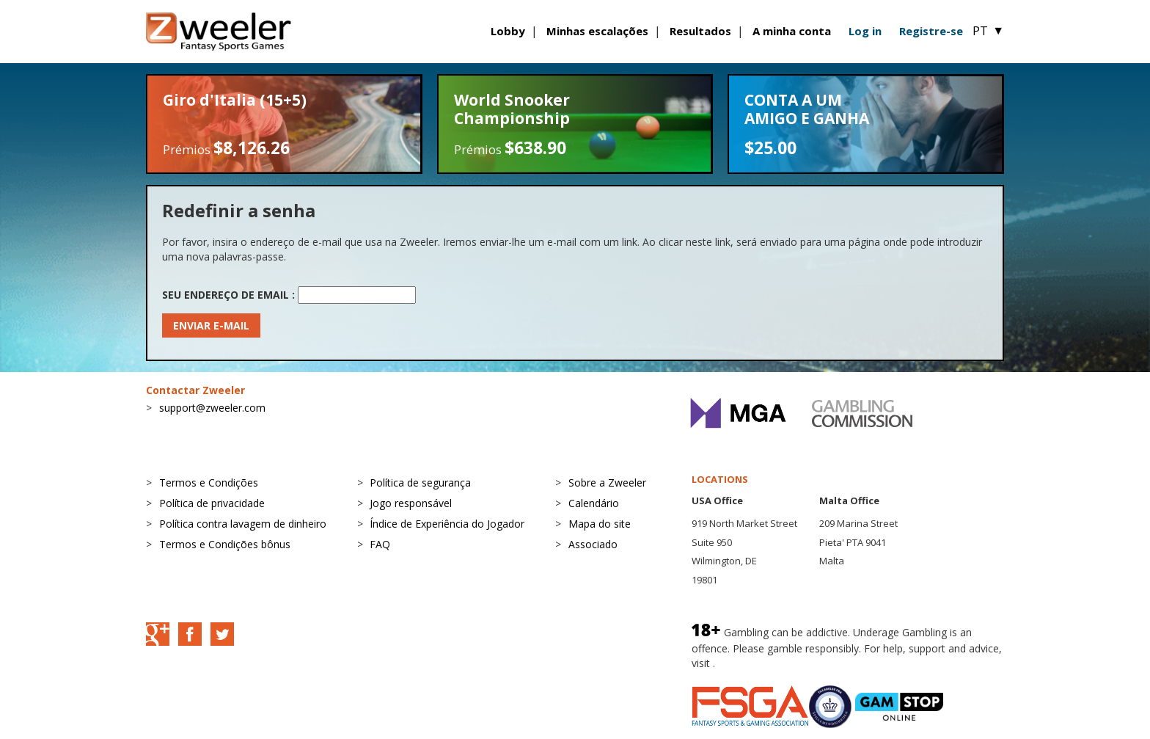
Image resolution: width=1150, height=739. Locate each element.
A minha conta (791, 30)
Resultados (700, 30)
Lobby (508, 30)
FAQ (380, 544)
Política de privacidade (212, 503)
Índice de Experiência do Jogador (447, 524)
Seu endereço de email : (228, 295)
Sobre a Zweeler (607, 482)
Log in (865, 30)
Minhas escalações (597, 30)
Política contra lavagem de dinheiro (242, 524)
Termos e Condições (208, 482)
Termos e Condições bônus (224, 544)
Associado (593, 544)
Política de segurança (420, 482)
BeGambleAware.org (767, 663)
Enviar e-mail (211, 325)
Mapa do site (599, 524)
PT (988, 31)
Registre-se (931, 30)
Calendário (593, 503)
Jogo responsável (411, 503)
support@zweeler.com (212, 408)
